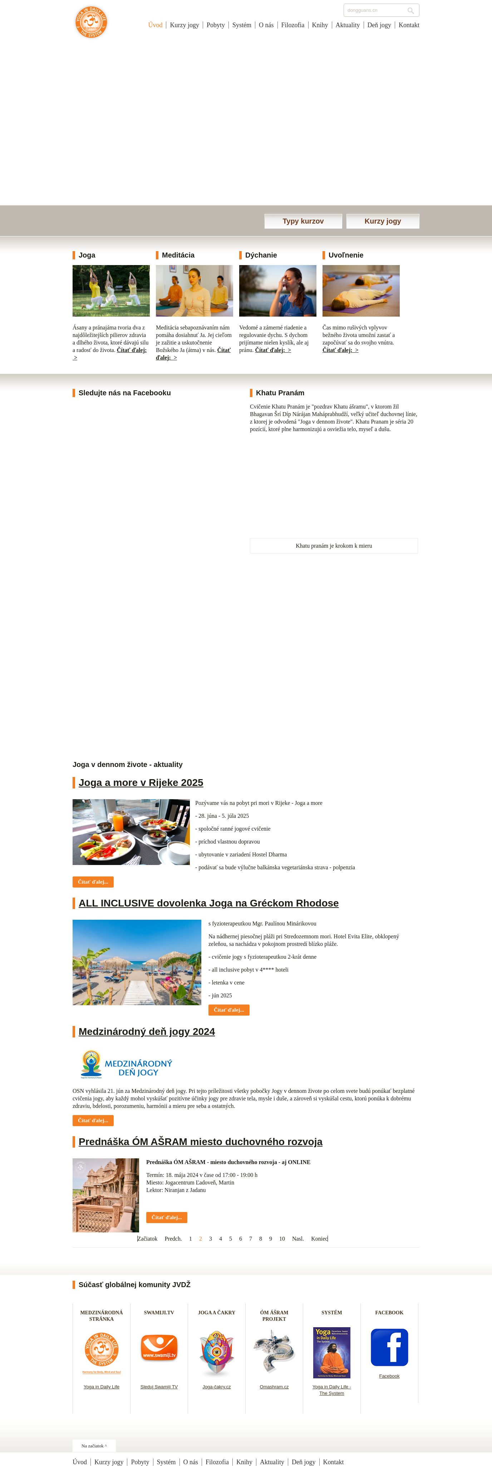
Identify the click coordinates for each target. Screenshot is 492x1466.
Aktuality (348, 25)
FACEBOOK (389, 1312)
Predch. (173, 1239)
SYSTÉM (331, 1312)
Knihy (320, 25)
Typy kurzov (303, 221)
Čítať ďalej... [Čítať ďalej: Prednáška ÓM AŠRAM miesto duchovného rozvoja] (167, 1217)
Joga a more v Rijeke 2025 (141, 782)
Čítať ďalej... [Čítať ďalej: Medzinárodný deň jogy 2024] (93, 1120)
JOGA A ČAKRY (217, 1312)
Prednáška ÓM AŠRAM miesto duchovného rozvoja (201, 1141)
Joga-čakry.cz (216, 1386)
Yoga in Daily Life (101, 1386)
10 (282, 1239)
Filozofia (293, 25)
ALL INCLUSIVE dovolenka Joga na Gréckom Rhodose (209, 903)
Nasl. (298, 1239)
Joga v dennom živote (91, 25)
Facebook (389, 1376)
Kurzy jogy (184, 25)
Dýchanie (261, 255)
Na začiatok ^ (94, 1445)
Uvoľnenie (346, 255)
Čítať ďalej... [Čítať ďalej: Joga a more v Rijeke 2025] (93, 882)
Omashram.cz (274, 1386)
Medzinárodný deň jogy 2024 (147, 1031)
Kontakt (409, 25)
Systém (241, 25)
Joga (87, 255)
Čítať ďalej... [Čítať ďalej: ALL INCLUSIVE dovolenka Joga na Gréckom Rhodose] (229, 1010)
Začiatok (148, 1239)
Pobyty (216, 25)
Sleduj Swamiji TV (159, 1386)
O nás (266, 25)
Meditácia (178, 255)
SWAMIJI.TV (159, 1312)
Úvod (155, 25)
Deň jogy (380, 25)
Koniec (319, 1239)
